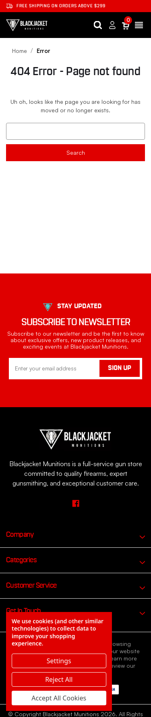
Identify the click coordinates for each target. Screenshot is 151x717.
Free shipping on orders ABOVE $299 (55, 6)
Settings (59, 660)
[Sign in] (112, 25)
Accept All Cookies (58, 698)
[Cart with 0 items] (126, 25)
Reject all (58, 679)
